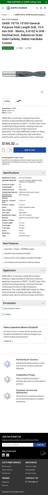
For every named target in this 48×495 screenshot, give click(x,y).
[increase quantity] (10, 150)
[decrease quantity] (3, 150)
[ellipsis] (10, 14)
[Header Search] (37, 8)
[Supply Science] (43, 453)
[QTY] (7, 150)
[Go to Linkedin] (3, 455)
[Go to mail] (31, 482)
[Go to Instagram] (7, 455)
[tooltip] (10, 14)
